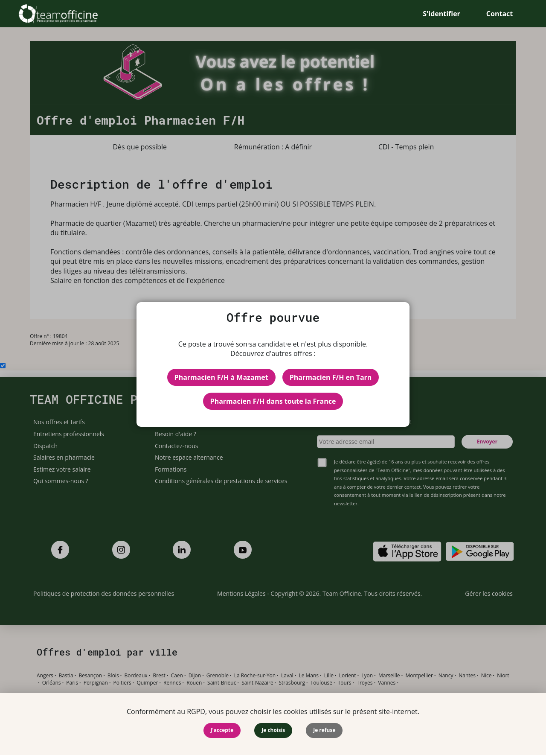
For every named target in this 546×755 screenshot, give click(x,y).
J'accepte (222, 730)
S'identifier (441, 13)
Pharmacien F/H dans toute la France (273, 401)
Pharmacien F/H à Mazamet (221, 377)
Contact (499, 13)
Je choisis (273, 730)
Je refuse (324, 730)
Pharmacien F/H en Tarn (331, 377)
